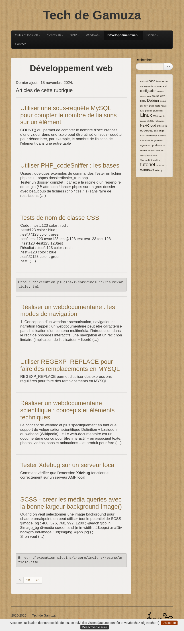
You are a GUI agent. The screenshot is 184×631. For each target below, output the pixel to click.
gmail (151, 106)
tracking (156, 160)
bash (152, 81)
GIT (146, 106)
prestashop (151, 135)
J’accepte (169, 623)
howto (164, 106)
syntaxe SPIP (150, 155)
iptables (148, 110)
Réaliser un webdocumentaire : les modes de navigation (67, 310)
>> (168, 66)
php (156, 130)
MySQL (150, 121)
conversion (145, 96)
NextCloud (148, 125)
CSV (162, 96)
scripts (161, 145)
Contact (20, 44)
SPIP (74, 35)
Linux (146, 115)
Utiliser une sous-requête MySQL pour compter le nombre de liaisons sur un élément (68, 115)
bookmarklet (162, 81)
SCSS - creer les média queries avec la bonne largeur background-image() (71, 503)
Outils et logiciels (28, 35)
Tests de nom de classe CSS (59, 217)
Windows (93, 35)
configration (148, 91)
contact (160, 91)
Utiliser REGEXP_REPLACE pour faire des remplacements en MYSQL (70, 365)
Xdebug (158, 170)
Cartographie (146, 86)
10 (28, 580)
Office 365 (162, 126)
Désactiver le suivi (94, 627)
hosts (157, 106)
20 (37, 580)
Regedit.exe (157, 140)
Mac (155, 116)
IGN (142, 110)
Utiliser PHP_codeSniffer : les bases (69, 165)
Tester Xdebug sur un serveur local (68, 464)
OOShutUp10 (146, 130)
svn (141, 155)
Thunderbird (146, 160)
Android (144, 81)
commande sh (161, 86)
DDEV (143, 101)
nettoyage (160, 121)
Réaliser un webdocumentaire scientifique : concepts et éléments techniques (67, 410)
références (145, 140)
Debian (153, 35)
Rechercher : (144, 60)
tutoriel (147, 164)
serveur (143, 150)
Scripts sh (55, 35)
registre (143, 145)
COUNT (155, 96)
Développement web (123, 35)
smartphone (154, 150)
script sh (153, 145)
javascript (157, 110)
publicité (162, 135)
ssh (162, 150)
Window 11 (161, 165)
